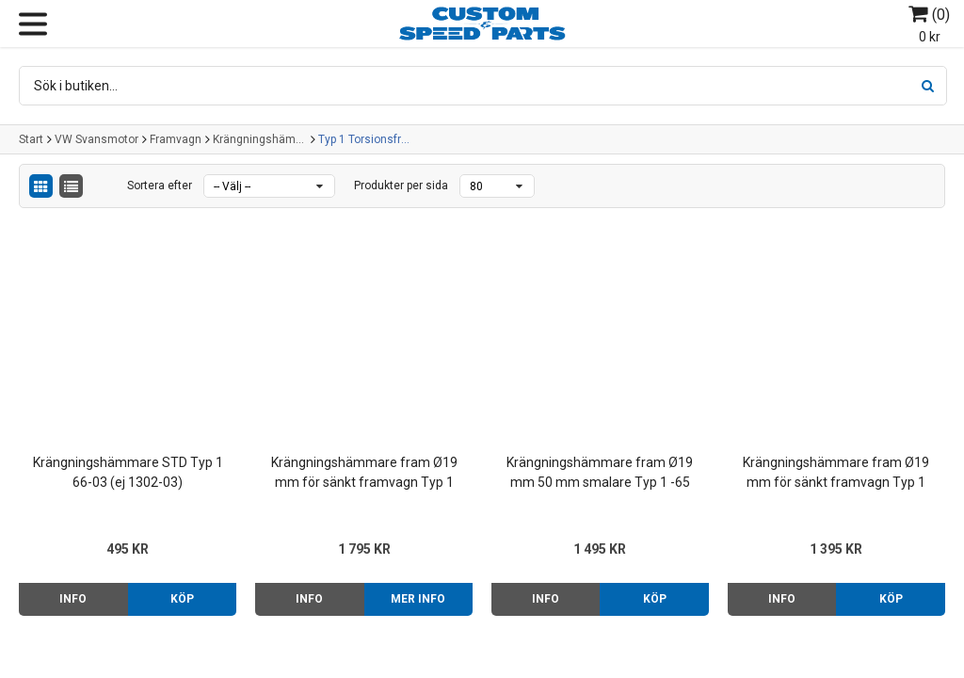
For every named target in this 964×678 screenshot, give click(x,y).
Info (73, 598)
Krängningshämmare (260, 139)
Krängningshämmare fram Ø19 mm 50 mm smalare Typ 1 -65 (599, 472)
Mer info (418, 598)
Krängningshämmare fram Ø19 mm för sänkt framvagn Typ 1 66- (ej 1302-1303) (836, 473)
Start (31, 139)
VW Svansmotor (96, 139)
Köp (182, 598)
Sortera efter (159, 185)
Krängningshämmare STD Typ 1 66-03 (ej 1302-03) (128, 472)
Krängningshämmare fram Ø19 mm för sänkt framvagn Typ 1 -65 (364, 473)
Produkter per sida (401, 185)
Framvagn (175, 139)
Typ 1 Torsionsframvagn (365, 139)
